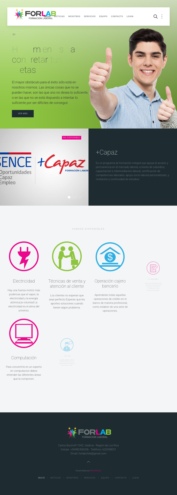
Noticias (59, 16)
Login (130, 16)
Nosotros (74, 16)
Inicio (47, 16)
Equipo (103, 16)
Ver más (23, 113)
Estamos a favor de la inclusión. (29, 34)
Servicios (89, 16)
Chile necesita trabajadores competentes (21, 35)
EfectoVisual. (96, 470)
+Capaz (106, 152)
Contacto (117, 16)
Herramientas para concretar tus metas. (14, 35)
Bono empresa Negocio (77, 197)
